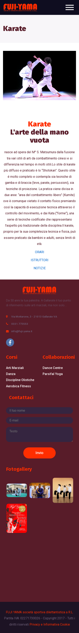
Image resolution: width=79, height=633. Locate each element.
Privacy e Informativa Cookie (50, 624)
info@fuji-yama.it (21, 331)
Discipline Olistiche (20, 380)
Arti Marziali (15, 368)
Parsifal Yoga (53, 374)
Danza (10, 374)
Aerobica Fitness (18, 386)
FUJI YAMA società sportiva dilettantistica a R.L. (39, 612)
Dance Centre (53, 368)
